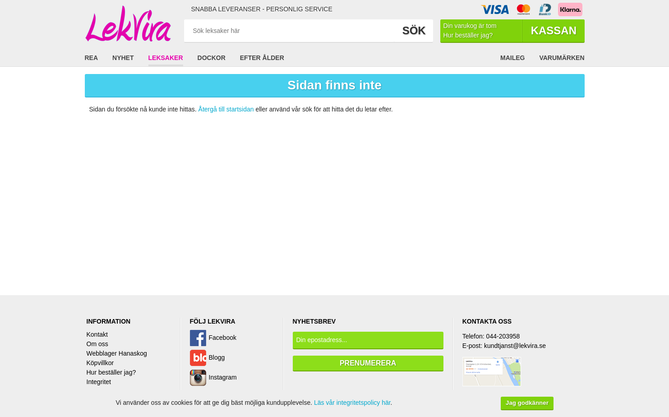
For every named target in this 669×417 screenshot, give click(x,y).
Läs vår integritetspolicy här (352, 402)
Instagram (223, 377)
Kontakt (97, 334)
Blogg (217, 357)
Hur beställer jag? (111, 372)
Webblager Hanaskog (117, 353)
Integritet (99, 381)
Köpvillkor (100, 362)
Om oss (97, 344)
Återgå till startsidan (226, 109)
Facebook (222, 337)
